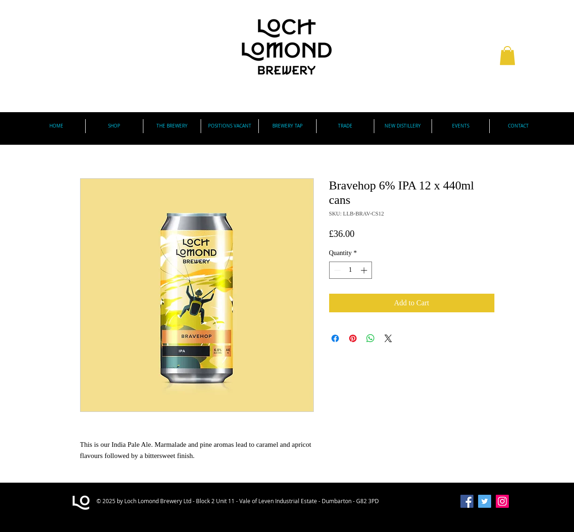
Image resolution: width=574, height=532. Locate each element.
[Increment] (365, 270)
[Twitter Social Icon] (484, 501)
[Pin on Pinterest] (352, 338)
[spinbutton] (350, 270)
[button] (507, 55)
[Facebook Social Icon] (466, 501)
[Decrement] (336, 270)
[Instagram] (502, 501)
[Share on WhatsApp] (370, 338)
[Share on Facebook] (335, 338)
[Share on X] (388, 338)
